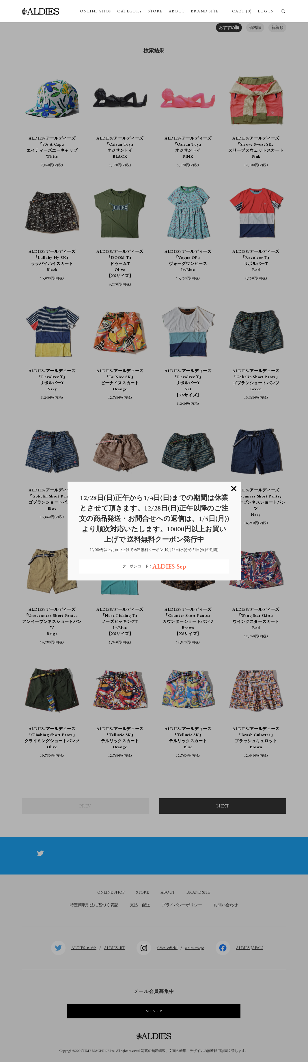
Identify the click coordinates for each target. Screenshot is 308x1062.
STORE (155, 11)
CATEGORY (129, 11)
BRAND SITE (205, 11)
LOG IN (266, 11)
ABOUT (177, 11)
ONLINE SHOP (95, 11)
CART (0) (242, 11)
